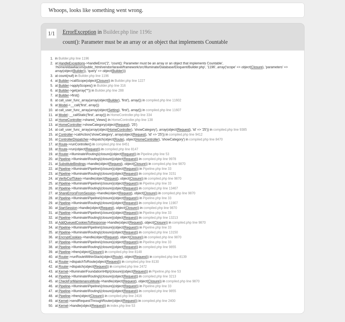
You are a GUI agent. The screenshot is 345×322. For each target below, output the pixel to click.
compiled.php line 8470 (206, 139)
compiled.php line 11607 (163, 110)
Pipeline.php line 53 (155, 154)
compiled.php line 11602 (163, 100)
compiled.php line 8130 (142, 262)
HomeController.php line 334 (131, 115)
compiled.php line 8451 (112, 144)
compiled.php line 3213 (159, 276)
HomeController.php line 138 (132, 120)
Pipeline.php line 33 (157, 169)
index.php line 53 (122, 306)
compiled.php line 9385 (230, 130)
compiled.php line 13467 (160, 188)
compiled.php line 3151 (159, 174)
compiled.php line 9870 (168, 164)
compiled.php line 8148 (125, 252)
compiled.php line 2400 (158, 301)
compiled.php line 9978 (159, 159)
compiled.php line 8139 (170, 257)
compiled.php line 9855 (159, 247)
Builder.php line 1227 (130, 81)
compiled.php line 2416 (125, 296)
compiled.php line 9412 (185, 134)
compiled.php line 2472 (130, 266)
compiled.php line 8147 (121, 149)
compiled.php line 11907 (160, 203)
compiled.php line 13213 (160, 218)
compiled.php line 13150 (160, 232)
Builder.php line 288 (109, 90)
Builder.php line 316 (111, 85)
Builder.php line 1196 (126, 32)
